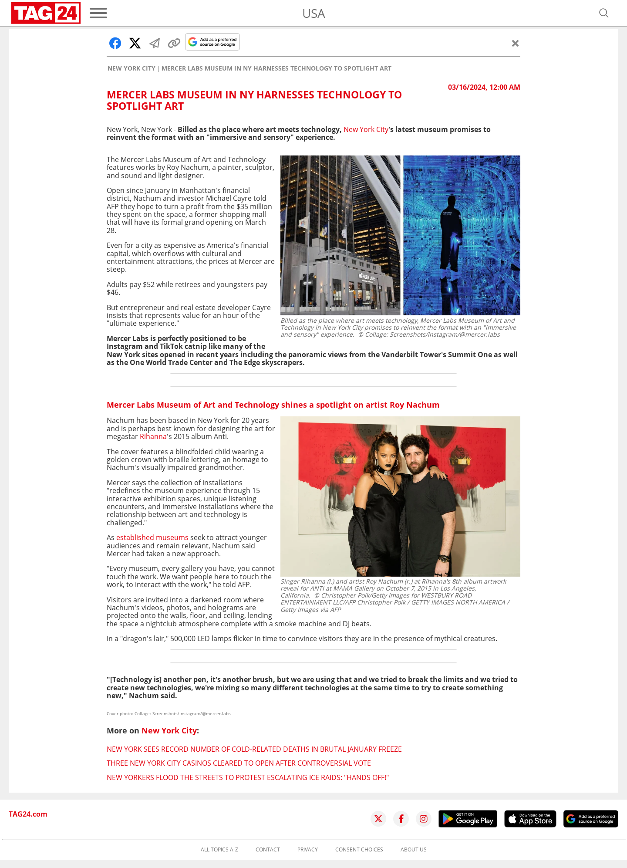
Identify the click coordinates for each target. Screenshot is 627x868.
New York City (131, 68)
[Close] (515, 43)
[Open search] (604, 13)
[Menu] (98, 13)
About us (414, 850)
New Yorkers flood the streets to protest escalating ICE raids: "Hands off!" (248, 777)
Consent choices (359, 850)
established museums (152, 537)
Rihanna (153, 436)
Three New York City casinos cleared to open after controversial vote (239, 763)
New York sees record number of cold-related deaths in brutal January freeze (254, 749)
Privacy (307, 850)
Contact (268, 850)
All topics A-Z (219, 850)
